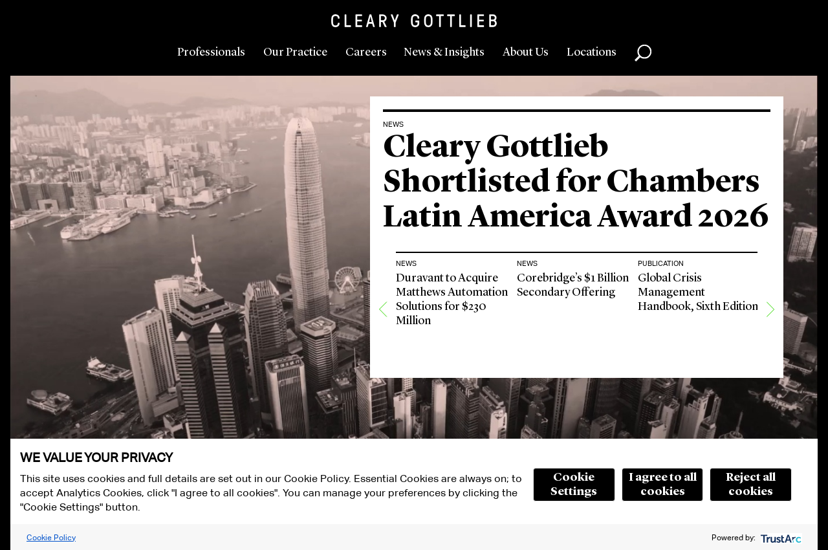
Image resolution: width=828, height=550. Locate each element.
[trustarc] (780, 537)
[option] (456, 309)
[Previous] (383, 309)
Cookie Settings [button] (573, 485)
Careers (366, 52)
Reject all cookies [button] (751, 485)
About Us (526, 52)
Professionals (211, 52)
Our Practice (295, 52)
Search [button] (643, 53)
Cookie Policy (51, 537)
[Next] (770, 309)
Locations (591, 52)
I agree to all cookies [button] (663, 485)
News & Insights (444, 52)
